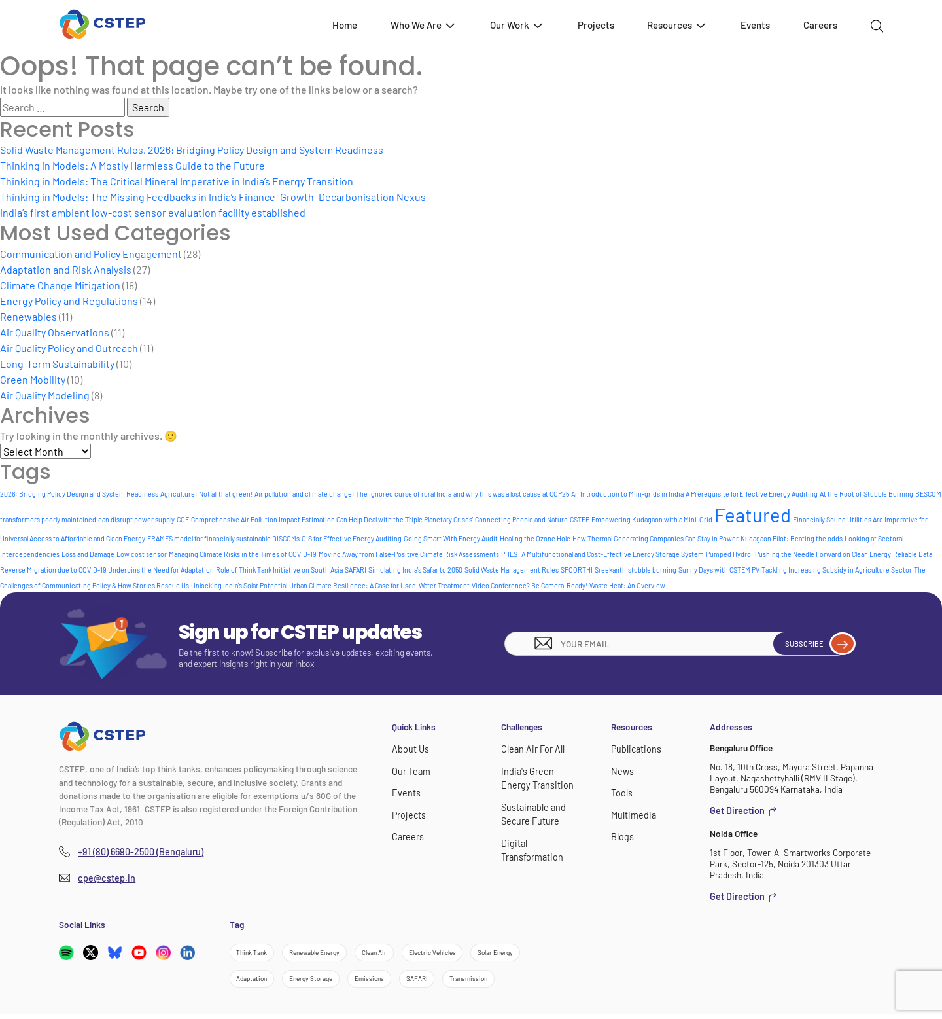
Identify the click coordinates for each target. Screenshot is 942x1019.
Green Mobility (32, 379)
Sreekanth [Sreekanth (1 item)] (610, 569)
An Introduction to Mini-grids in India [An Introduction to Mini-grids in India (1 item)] (627, 494)
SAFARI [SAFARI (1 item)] (355, 569)
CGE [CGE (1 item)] (183, 519)
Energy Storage (325, 982)
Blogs (621, 832)
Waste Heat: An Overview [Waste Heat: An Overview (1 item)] (627, 585)
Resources (677, 24)
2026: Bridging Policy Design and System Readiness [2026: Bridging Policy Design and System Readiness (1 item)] (79, 494)
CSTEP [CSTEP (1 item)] (579, 519)
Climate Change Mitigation (60, 285)
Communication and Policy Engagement (91, 253)
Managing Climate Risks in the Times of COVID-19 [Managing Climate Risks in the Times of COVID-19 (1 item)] (243, 554)
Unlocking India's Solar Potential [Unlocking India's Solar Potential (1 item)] (239, 585)
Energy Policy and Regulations (69, 301)
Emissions (392, 982)
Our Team (410, 770)
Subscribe (811, 644)
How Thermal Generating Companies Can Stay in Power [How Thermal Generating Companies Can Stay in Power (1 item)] (655, 538)
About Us (409, 748)
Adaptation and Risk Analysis (65, 269)
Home (344, 25)
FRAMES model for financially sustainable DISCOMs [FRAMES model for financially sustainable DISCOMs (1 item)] (223, 538)
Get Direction (741, 810)
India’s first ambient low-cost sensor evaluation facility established (152, 212)
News (622, 770)
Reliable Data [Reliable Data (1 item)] (912, 554)
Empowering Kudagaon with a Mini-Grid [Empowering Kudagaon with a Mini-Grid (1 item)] (651, 519)
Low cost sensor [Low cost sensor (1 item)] (141, 554)
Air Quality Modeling (45, 395)
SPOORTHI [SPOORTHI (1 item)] (577, 569)
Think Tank (255, 953)
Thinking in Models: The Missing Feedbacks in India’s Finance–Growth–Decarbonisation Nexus (213, 196)
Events (755, 25)
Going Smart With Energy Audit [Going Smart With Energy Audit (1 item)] (451, 538)
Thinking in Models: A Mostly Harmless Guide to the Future (132, 165)
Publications (634, 748)
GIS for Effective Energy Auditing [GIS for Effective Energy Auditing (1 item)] (352, 538)
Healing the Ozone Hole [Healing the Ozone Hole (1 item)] (535, 538)
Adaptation (256, 982)
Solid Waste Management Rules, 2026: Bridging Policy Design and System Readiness (191, 149)
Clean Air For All (530, 748)
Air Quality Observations (54, 332)
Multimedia (631, 811)
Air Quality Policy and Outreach (69, 348)
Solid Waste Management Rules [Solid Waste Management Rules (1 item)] (511, 569)
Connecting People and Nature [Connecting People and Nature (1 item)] (521, 519)
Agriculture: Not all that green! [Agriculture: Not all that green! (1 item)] (206, 494)
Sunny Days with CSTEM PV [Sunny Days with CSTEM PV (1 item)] (718, 569)
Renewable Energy (328, 953)
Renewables (28, 316)
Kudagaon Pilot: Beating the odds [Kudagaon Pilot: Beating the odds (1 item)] (792, 538)
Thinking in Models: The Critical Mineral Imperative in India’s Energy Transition (176, 181)
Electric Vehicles (465, 953)
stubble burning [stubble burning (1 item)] (652, 569)
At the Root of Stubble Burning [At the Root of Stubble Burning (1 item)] (866, 494)
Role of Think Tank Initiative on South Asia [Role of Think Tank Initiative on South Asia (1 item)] (279, 569)
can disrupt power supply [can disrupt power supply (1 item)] (136, 519)
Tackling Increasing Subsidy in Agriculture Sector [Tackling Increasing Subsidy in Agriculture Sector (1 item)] (836, 569)
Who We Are (424, 24)
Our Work (517, 24)
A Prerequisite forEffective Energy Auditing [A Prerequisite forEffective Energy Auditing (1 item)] (752, 494)
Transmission (506, 982)
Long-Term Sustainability (57, 363)
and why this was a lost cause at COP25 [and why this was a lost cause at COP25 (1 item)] (511, 494)
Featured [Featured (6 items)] (752, 514)
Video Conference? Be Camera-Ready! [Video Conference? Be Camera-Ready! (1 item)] (529, 585)
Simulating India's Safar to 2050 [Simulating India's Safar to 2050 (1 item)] (415, 569)
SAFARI (447, 982)
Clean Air (398, 953)
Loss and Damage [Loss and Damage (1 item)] (87, 554)
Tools (621, 790)
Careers (820, 25)
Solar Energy (538, 953)
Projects (596, 25)
